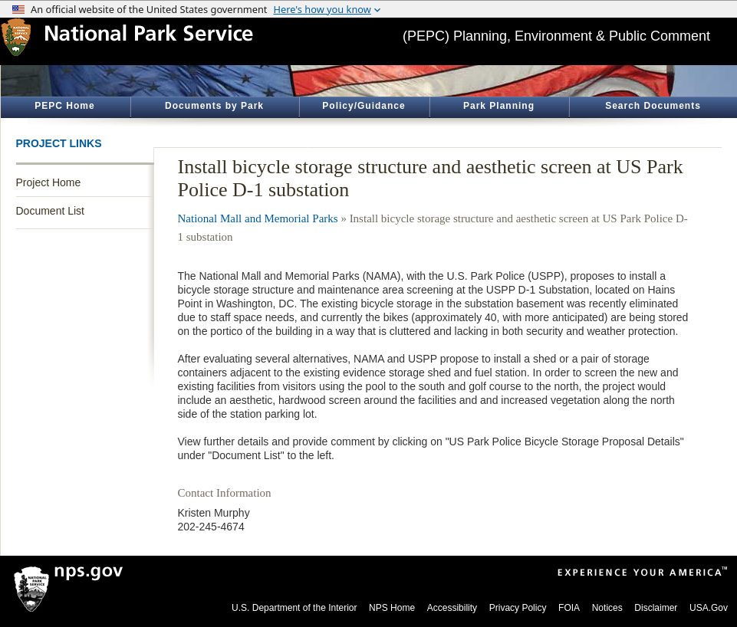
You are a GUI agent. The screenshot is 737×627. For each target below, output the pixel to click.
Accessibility (452, 607)
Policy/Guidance (363, 105)
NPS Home (392, 607)
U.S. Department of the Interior (294, 607)
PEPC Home (64, 105)
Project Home (48, 182)
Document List (50, 211)
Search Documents (653, 105)
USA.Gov (708, 607)
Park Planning (499, 105)
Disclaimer (655, 607)
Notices (607, 607)
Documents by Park (214, 105)
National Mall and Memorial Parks (258, 218)
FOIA (569, 607)
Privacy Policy (518, 607)
